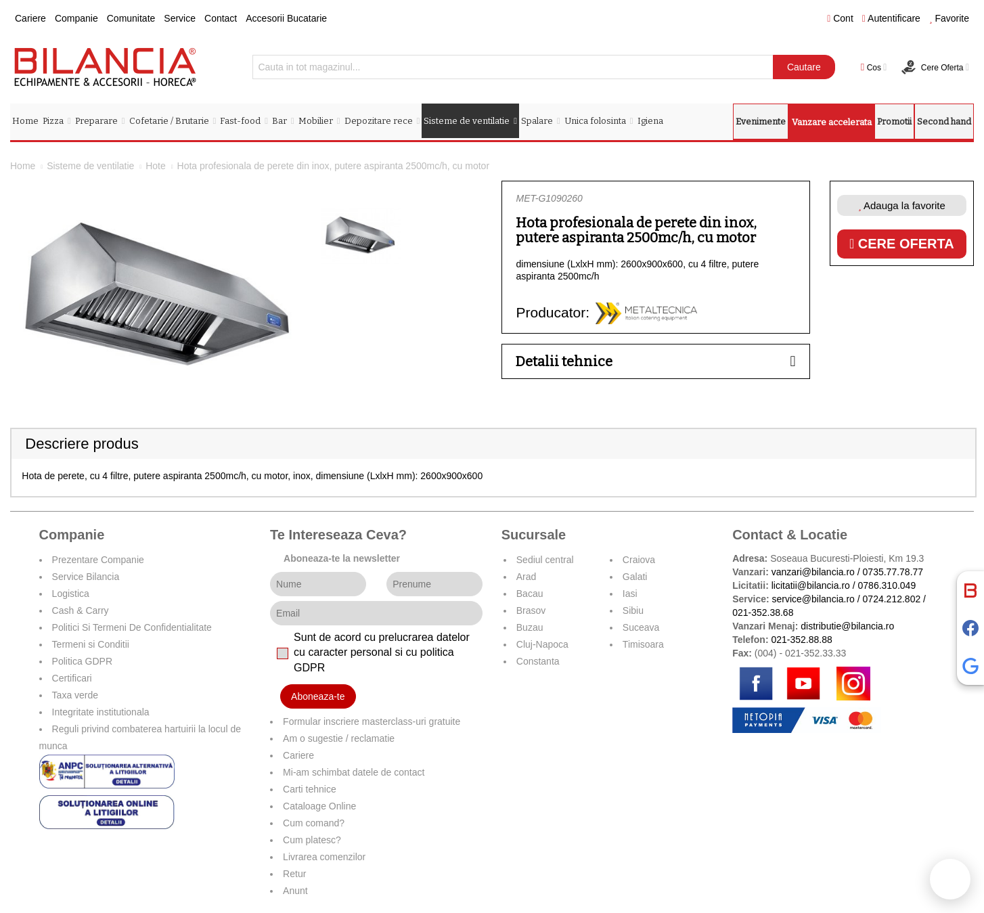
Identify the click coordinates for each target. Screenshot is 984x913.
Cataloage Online (319, 806)
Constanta (538, 661)
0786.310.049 (887, 585)
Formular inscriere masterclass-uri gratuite (371, 721)
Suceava (641, 627)
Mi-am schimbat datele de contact (353, 772)
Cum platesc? (312, 839)
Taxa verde (75, 695)
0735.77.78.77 (893, 571)
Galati (635, 576)
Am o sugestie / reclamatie (339, 738)
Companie (76, 18)
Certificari (72, 678)
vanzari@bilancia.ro (813, 571)
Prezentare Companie (98, 559)
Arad (526, 576)
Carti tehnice (309, 789)
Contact (220, 18)
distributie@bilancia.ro (846, 626)
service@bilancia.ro (813, 599)
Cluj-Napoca (542, 644)
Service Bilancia (86, 576)
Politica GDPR (82, 661)
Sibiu (633, 610)
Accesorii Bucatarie (286, 18)
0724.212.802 (892, 599)
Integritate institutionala (101, 712)
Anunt (295, 890)
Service (180, 18)
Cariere (30, 18)
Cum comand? (313, 823)
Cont (840, 18)
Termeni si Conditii (90, 644)
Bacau (529, 593)
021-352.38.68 (762, 612)
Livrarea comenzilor (324, 856)
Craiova (639, 559)
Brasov (531, 610)
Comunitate (131, 18)
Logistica (70, 593)
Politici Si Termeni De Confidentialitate (132, 627)
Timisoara (643, 644)
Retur (294, 873)
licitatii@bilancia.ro (810, 585)
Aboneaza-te (317, 696)
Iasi (630, 593)
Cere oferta (901, 243)
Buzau (529, 627)
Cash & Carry (80, 610)
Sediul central (545, 559)
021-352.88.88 (801, 639)
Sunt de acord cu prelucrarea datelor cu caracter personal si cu (382, 652)
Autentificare (891, 18)
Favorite (949, 18)
